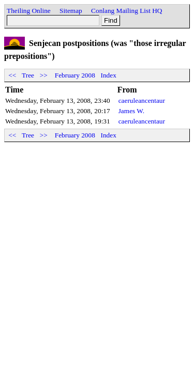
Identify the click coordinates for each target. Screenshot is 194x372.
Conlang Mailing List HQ (126, 10)
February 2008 (75, 75)
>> (43, 75)
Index (108, 75)
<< (12, 75)
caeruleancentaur (141, 100)
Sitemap (70, 10)
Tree (28, 75)
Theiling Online (29, 10)
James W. (131, 111)
